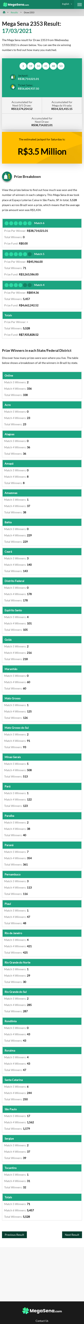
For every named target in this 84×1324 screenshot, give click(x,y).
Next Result (72, 1234)
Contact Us (42, 1320)
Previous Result (14, 1234)
